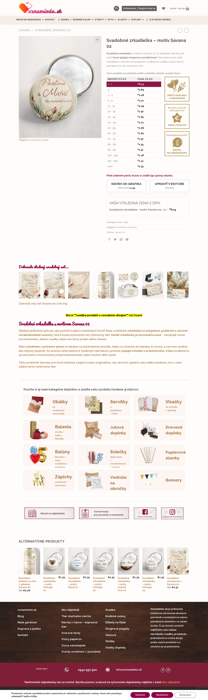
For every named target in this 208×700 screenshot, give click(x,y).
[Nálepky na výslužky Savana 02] (128, 285)
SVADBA (24, 30)
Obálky (110, 641)
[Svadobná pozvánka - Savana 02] (54, 285)
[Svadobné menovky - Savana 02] (178, 285)
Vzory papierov (71, 639)
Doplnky (138, 20)
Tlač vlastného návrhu (76, 616)
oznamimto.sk (27, 609)
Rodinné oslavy (84, 20)
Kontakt (50, 20)
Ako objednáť (70, 609)
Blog (21, 616)
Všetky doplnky (115, 647)
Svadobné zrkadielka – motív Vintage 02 (99, 584)
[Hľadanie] (116, 8)
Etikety (101, 20)
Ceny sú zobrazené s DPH (76, 691)
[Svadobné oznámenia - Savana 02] (29, 285)
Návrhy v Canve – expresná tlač (79, 624)
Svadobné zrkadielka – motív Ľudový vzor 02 (124, 584)
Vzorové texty (70, 633)
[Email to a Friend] (121, 239)
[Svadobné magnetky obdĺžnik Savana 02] (153, 285)
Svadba (67, 20)
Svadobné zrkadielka (53, 30)
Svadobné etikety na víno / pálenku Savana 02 (27, 583)
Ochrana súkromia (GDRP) (130, 691)
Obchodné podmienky (103, 691)
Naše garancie (27, 622)
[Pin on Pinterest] (127, 239)
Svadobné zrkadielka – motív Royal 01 (74, 583)
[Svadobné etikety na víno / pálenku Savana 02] (103, 285)
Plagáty (124, 20)
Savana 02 (120, 232)
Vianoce (110, 635)
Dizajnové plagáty (117, 628)
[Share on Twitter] (115, 239)
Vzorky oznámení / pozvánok (81, 651)
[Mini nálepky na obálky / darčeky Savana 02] (79, 285)
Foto (113, 20)
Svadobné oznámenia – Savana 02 (174, 581)
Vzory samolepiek (73, 645)
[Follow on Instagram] (168, 670)
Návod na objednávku (30, 20)
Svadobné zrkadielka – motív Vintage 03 (148, 584)
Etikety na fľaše (115, 622)
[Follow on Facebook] (163, 670)
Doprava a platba (29, 628)
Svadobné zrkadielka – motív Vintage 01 (49, 584)
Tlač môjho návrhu (160, 20)
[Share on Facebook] (109, 239)
